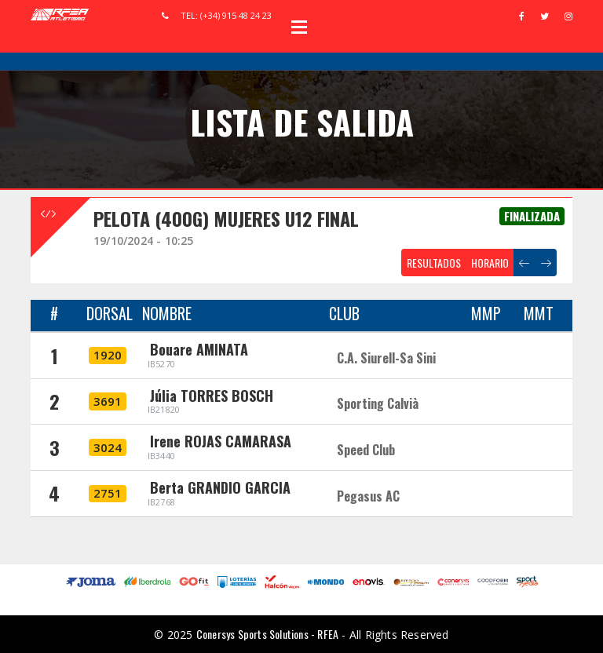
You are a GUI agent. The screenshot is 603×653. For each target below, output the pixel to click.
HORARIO (490, 262)
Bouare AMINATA (199, 349)
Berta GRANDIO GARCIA (220, 487)
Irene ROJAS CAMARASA (220, 441)
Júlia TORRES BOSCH (211, 395)
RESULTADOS (434, 262)
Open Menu (299, 26)
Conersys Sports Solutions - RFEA (267, 634)
